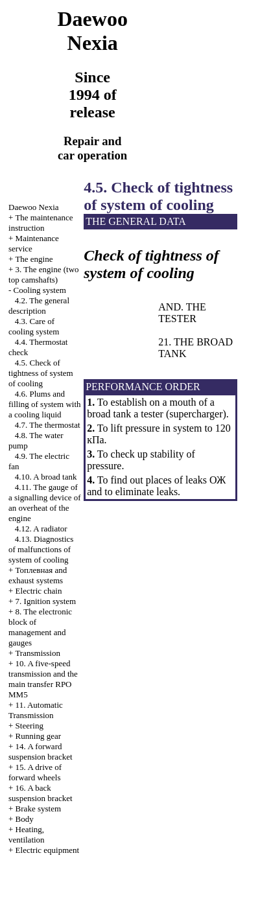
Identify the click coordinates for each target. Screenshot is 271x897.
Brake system (38, 808)
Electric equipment (48, 850)
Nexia (33, 207)
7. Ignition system (46, 601)
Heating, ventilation (26, 834)
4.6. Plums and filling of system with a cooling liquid (44, 404)
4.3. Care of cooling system (33, 326)
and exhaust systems (37, 575)
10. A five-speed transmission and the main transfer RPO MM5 (43, 678)
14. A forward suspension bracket (40, 751)
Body (25, 819)
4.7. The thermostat (47, 425)
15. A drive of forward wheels (35, 772)
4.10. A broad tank (46, 477)
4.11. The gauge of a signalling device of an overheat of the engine (44, 502)
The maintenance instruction (40, 223)
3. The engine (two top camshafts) (43, 274)
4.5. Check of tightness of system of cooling (40, 373)
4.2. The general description (38, 306)
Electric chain (39, 591)
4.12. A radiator (41, 528)
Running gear (38, 736)
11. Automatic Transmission (35, 710)
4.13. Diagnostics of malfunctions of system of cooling (40, 549)
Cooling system (40, 290)
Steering (29, 725)
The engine (34, 259)
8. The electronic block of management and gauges (40, 627)
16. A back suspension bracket (40, 793)
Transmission (37, 653)
